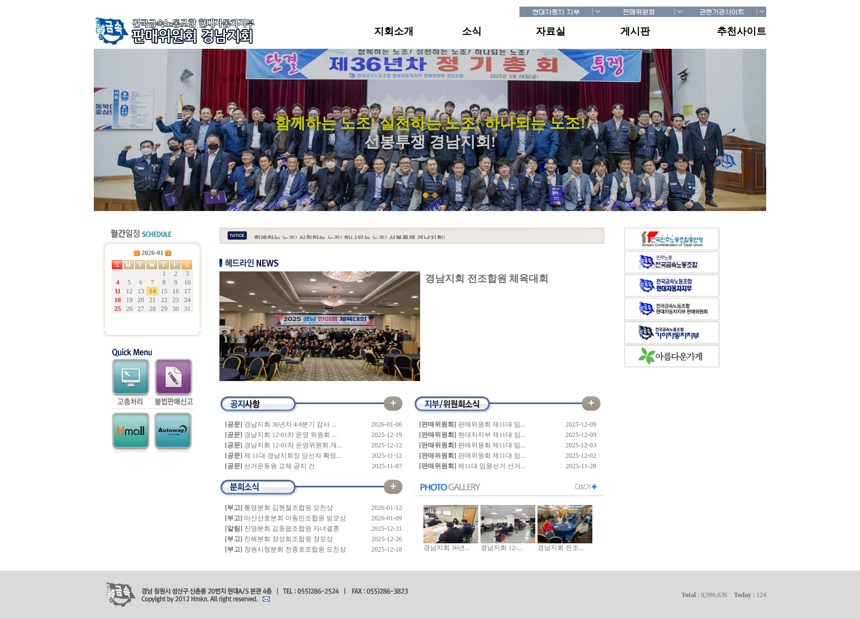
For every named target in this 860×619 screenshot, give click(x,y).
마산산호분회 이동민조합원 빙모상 (295, 518)
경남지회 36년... (446, 548)
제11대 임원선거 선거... (491, 466)
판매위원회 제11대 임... (491, 424)
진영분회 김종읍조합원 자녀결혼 (292, 528)
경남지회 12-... (501, 548)
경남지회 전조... (561, 548)
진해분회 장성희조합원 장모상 (288, 539)
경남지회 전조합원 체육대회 (486, 278)
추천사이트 (741, 31)
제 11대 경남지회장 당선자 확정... (292, 455)
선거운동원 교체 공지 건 (279, 466)
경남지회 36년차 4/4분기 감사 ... (290, 424)
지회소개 (394, 31)
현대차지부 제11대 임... (491, 435)
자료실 (550, 31)
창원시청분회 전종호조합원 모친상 (295, 549)
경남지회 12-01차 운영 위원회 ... (290, 435)
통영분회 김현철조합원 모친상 (288, 508)
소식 (472, 31)
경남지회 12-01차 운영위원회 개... (293, 445)
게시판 (635, 31)
